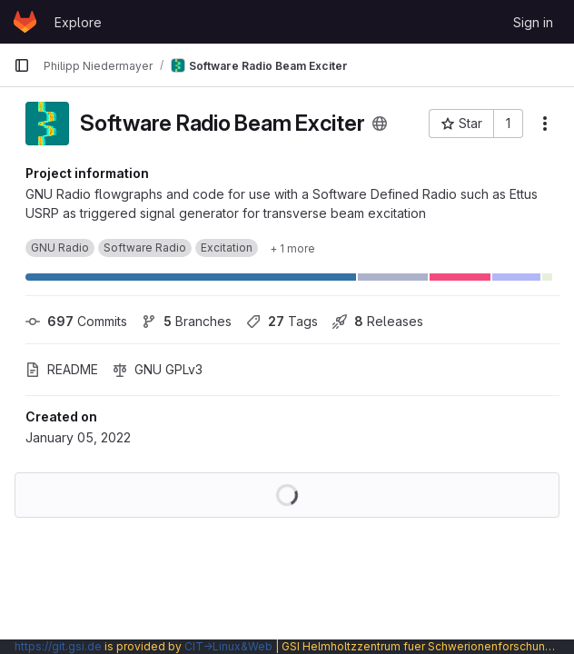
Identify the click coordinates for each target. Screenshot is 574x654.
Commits (76, 321)
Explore (78, 22)
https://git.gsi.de (58, 646)
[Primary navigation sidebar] (21, 65)
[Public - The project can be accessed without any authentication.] (379, 123)
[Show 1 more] (292, 248)
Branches (187, 321)
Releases (377, 321)
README (61, 369)
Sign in (533, 22)
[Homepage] (25, 21)
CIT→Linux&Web (228, 646)
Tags (282, 321)
